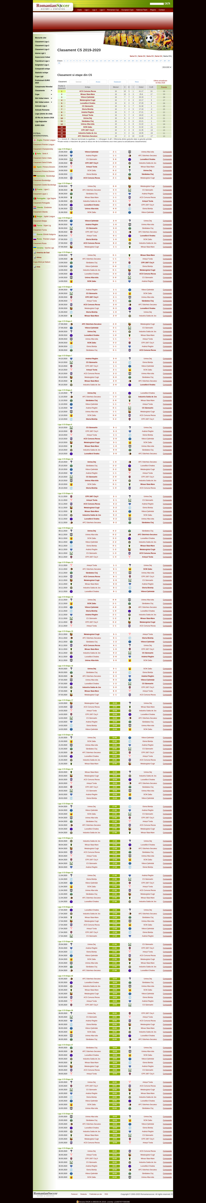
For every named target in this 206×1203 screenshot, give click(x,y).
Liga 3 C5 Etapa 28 (65, 1079)
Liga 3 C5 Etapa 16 (65, 666)
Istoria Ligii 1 (40, 53)
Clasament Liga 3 (42, 49)
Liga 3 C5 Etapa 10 (65, 459)
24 (149, 61)
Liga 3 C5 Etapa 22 (65, 873)
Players (153, 10)
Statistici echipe (41, 73)
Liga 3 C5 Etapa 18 (65, 735)
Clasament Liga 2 (42, 46)
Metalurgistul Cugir (147, 178)
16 (117, 61)
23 (145, 61)
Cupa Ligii (39, 77)
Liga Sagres (51, 198)
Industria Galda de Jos (147, 163)
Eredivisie (48, 207)
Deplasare (117, 82)
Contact (162, 10)
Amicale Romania (42, 110)
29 (169, 61)
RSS (106, 1194)
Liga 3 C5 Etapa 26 (65, 1010)
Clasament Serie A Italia (42, 158)
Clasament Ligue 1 (40, 194)
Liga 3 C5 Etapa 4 (65, 252)
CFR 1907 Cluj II (147, 205)
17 (121, 61)
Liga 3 (102, 10)
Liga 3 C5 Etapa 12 (65, 528)
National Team (141, 10)
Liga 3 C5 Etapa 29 (65, 1114)
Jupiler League (49, 216)
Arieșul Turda (92, 236)
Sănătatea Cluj (91, 194)
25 (153, 61)
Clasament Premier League (43, 145)
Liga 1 (87, 10)
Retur (137, 82)
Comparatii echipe (42, 69)
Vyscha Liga (49, 248)
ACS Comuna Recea (148, 197)
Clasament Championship (43, 149)
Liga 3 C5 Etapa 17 (65, 700)
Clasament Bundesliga (41, 180)
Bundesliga (50, 176)
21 (137, 61)
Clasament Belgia (40, 221)
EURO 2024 (39, 125)
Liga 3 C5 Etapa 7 (65, 356)
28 (165, 61)
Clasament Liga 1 (42, 42)
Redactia (83, 1194)
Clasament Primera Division (44, 171)
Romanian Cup (113, 10)
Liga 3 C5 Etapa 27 (65, 1045)
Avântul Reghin (91, 156)
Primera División (49, 167)
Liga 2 (94, 10)
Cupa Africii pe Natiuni (41, 262)
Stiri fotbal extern (42, 102)
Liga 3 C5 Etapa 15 (65, 631)
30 (59, 63)
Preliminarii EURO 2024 (42, 81)
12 (101, 61)
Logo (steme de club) (43, 114)
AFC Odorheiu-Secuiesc (147, 156)
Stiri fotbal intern (42, 98)
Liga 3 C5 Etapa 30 (65, 1148)
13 (105, 61)
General (78, 82)
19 (129, 61)
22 (141, 61)
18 (125, 61)
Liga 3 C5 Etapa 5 (65, 287)
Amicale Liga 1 (41, 106)
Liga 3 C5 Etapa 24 (65, 942)
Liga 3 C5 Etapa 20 (65, 804)
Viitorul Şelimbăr (147, 212)
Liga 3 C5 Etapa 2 (65, 183)
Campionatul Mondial (43, 87)
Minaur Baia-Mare (147, 167)
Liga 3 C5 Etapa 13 (65, 562)
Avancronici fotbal (42, 57)
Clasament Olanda (40, 212)
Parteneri (74, 1194)
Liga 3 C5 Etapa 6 (65, 321)
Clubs (79, 10)
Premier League (49, 140)
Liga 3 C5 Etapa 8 (65, 390)
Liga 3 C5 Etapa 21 (65, 838)
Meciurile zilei (40, 38)
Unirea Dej (92, 186)
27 (161, 61)
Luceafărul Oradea (92, 274)
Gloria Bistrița (92, 174)
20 (133, 61)
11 (97, 61)
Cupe (37, 94)
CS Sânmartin (91, 159)
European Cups (127, 10)
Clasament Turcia (40, 230)
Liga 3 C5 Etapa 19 (65, 769)
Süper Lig (47, 226)
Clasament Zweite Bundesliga (44, 185)
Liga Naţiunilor (41, 122)
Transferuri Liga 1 (42, 61)
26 (157, 61)
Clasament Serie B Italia (42, 162)
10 (93, 61)
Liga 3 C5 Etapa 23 (65, 907)
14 (109, 61)
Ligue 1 (46, 189)
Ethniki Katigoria (49, 234)
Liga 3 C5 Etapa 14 (65, 597)
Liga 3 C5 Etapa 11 (65, 493)
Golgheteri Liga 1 (42, 65)
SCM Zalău (91, 171)
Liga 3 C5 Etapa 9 (65, 425)
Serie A (45, 154)
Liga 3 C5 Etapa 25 (65, 976)
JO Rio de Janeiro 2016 (44, 118)
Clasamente (40, 91)
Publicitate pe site (96, 1194)
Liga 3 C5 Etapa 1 (65, 149)
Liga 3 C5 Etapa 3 (65, 218)
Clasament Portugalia (41, 203)
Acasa (98, 82)
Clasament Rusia (39, 243)
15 (113, 61)
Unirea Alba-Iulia (147, 152)
